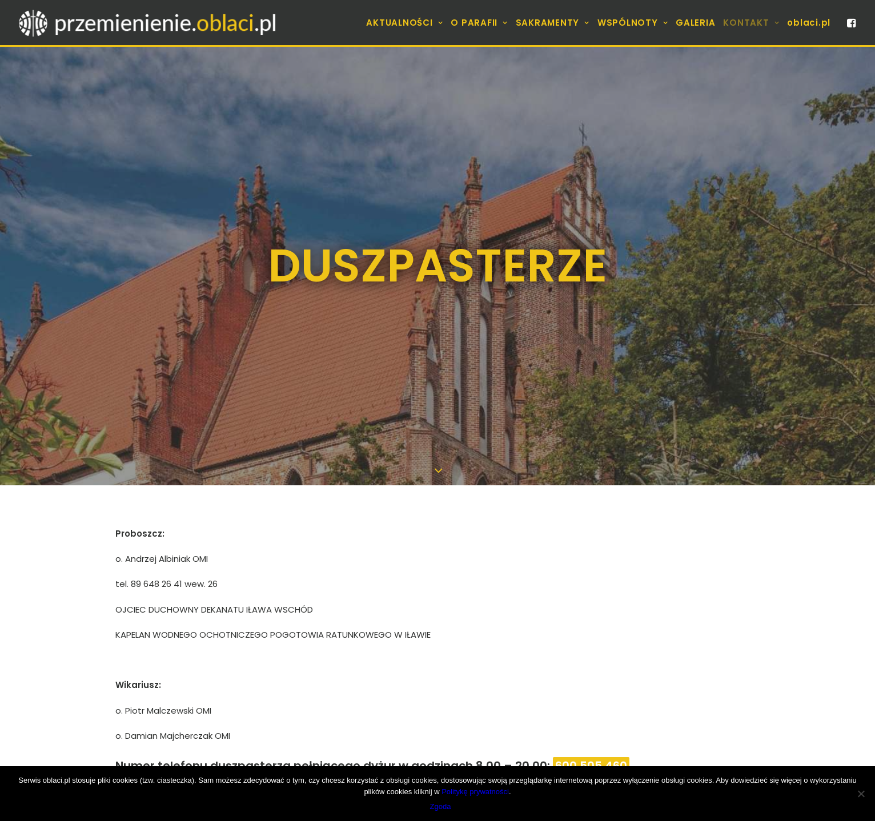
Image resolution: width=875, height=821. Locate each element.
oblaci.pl (808, 23)
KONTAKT (751, 23)
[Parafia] (148, 23)
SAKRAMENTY (552, 23)
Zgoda (440, 806)
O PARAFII (479, 23)
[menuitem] (404, 22)
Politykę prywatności (475, 791)
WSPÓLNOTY (632, 23)
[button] (850, 22)
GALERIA (695, 23)
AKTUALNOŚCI (404, 23)
